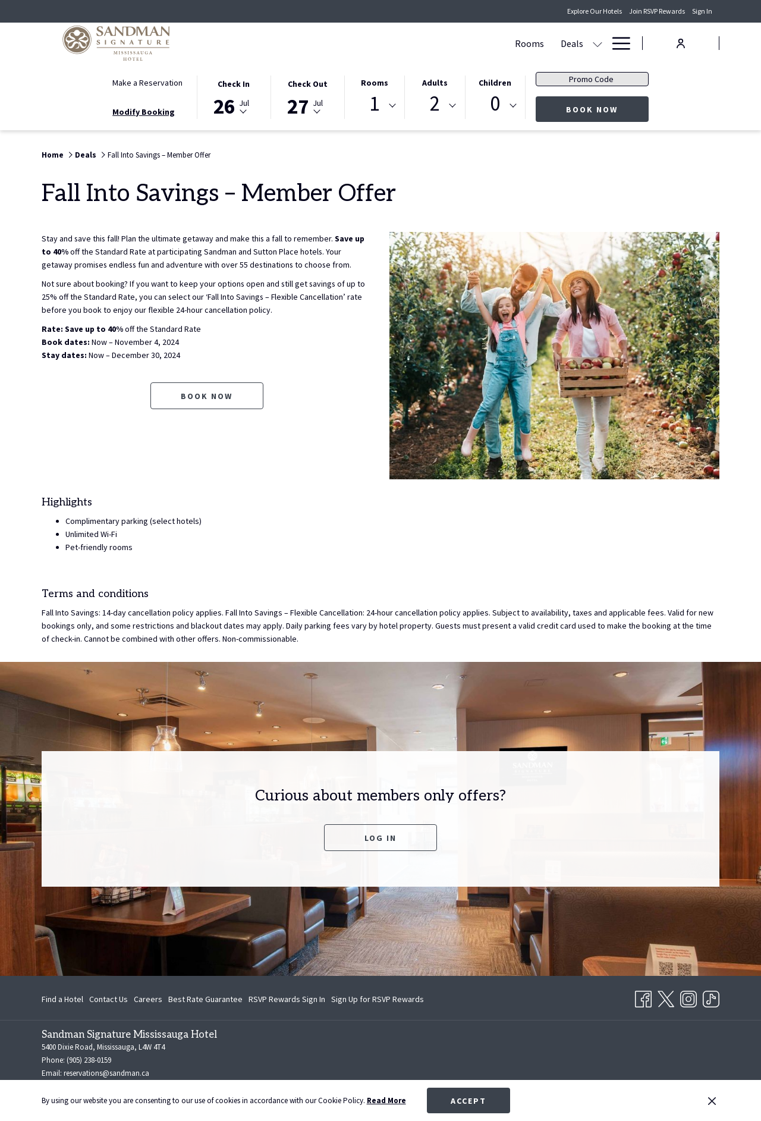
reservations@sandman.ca (106, 1073)
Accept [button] (468, 1100)
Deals (85, 155)
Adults (435, 82)
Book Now (607, 109)
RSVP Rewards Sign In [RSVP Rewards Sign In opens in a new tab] (287, 1001)
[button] (233, 96)
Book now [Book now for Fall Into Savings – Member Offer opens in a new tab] (206, 396)
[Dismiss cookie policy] (712, 1101)
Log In (380, 838)
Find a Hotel (62, 999)
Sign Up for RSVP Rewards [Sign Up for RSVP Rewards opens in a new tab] (377, 1001)
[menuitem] (301, 43)
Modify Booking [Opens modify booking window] (143, 111)
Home (53, 155)
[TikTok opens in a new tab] (711, 996)
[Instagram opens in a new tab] (688, 996)
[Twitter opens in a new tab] (666, 996)
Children (495, 82)
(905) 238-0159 (88, 1060)
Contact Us (108, 999)
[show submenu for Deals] (369, 43)
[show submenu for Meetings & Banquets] (484, 43)
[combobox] (374, 105)
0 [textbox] (495, 103)
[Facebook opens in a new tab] (643, 996)
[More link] (616, 43)
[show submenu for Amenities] (597, 43)
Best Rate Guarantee (205, 999)
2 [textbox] (435, 103)
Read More (386, 1100)
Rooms (374, 82)
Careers (148, 999)
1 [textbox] (374, 103)
